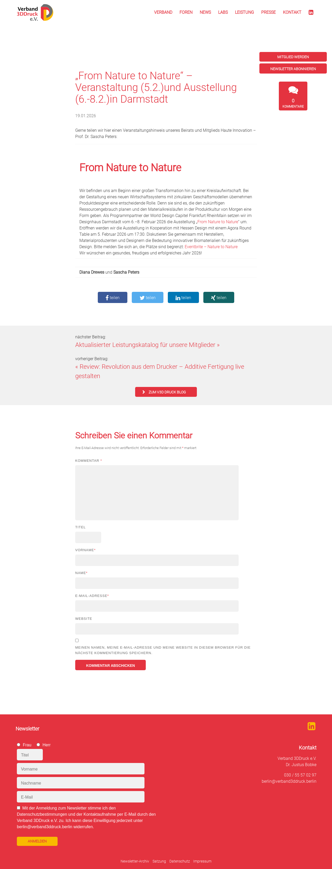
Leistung (244, 12)
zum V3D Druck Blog (167, 392)
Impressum (202, 861)
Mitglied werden (293, 57)
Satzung (159, 861)
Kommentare (293, 103)
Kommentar (88, 461)
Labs (223, 12)
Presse (268, 12)
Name (81, 573)
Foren (185, 12)
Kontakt (292, 12)
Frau (27, 745)
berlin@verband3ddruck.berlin (289, 781)
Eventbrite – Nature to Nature (211, 246)
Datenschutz (179, 861)
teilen (113, 297)
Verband (163, 12)
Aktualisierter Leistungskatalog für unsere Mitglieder (145, 344)
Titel (80, 527)
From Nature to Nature (217, 221)
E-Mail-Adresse (92, 596)
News (205, 12)
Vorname (85, 550)
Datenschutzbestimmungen (42, 814)
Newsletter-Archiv (135, 861)
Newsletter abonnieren (293, 69)
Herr (47, 745)
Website (83, 619)
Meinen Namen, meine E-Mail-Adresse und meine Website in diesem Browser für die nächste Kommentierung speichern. (163, 650)
